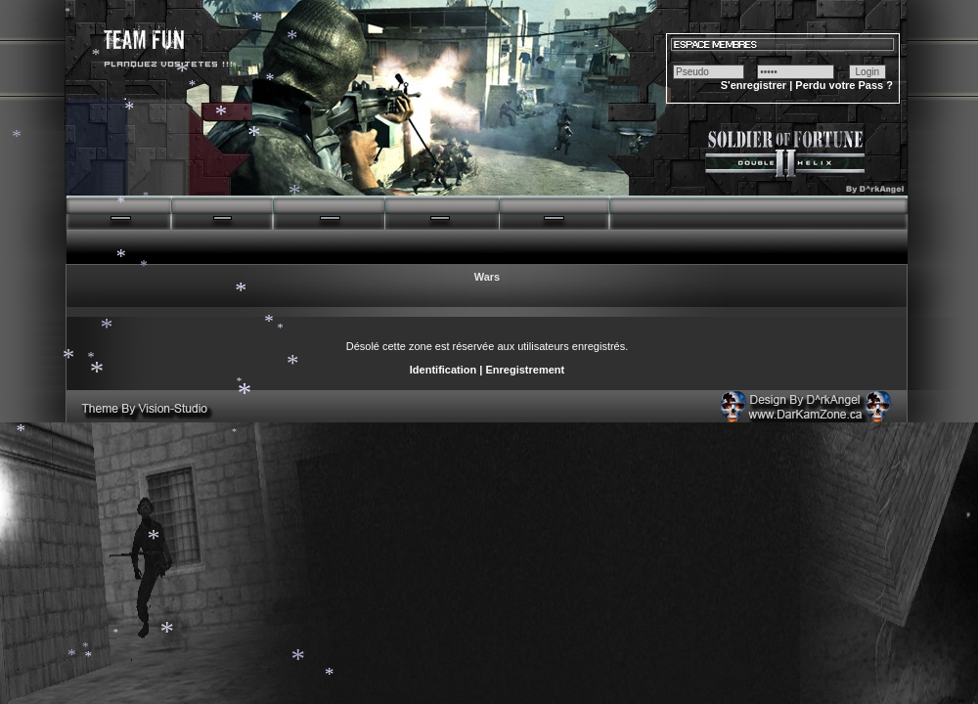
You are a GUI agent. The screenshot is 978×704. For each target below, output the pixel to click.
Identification (443, 369)
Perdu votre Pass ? (844, 85)
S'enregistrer (753, 85)
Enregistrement (524, 369)
